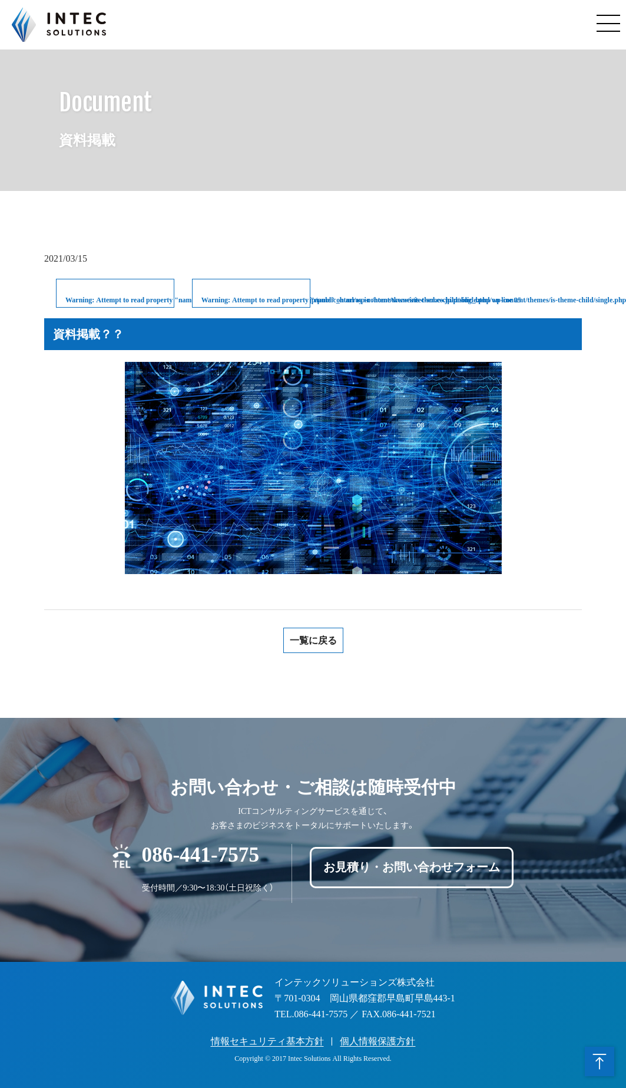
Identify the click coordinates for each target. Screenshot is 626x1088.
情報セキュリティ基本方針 (267, 1041)
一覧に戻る (313, 640)
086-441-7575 (200, 853)
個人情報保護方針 (377, 1041)
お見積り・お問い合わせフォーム (411, 867)
